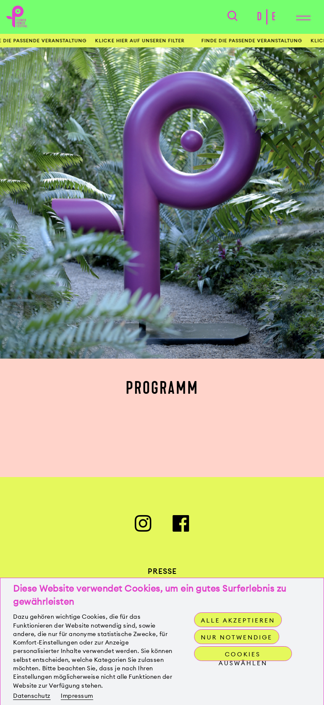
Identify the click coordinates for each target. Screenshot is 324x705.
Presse (162, 571)
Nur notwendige (237, 637)
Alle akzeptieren (238, 620)
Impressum (77, 696)
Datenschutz (32, 696)
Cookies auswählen (243, 655)
